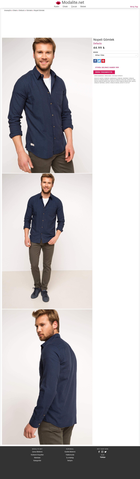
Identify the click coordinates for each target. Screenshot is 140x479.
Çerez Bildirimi (37, 452)
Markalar (37, 458)
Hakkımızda (70, 455)
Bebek (83, 6)
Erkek (65, 6)
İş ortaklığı (70, 458)
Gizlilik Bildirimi (70, 452)
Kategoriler (37, 461)
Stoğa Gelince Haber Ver (107, 67)
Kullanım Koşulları (37, 455)
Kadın (56, 6)
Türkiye (102, 457)
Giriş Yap (134, 7)
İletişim (70, 461)
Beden (95, 52)
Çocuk (74, 6)
